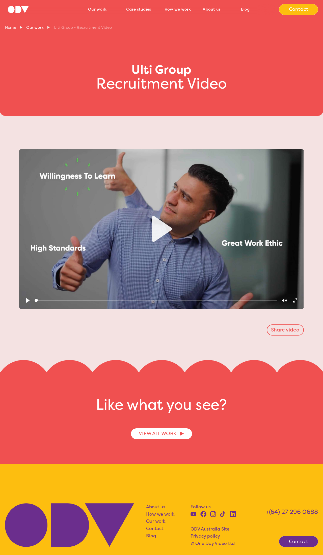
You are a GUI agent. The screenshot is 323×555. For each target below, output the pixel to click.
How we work (178, 9)
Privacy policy (205, 536)
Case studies (138, 9)
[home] (44, 9)
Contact (154, 528)
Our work (97, 9)
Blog (245, 9)
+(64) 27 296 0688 (292, 512)
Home (10, 27)
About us (212, 9)
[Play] (28, 300)
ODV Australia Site (210, 529)
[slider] (156, 300)
